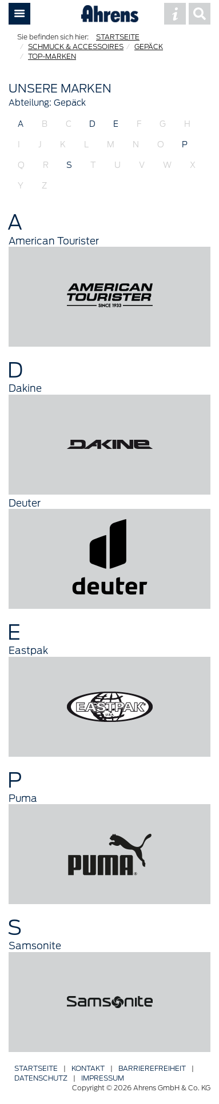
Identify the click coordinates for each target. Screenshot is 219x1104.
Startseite (36, 1068)
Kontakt (88, 1068)
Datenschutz (40, 1078)
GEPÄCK (148, 46)
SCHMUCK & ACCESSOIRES (76, 46)
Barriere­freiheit (152, 1068)
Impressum (102, 1078)
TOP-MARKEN (52, 56)
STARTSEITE (118, 37)
